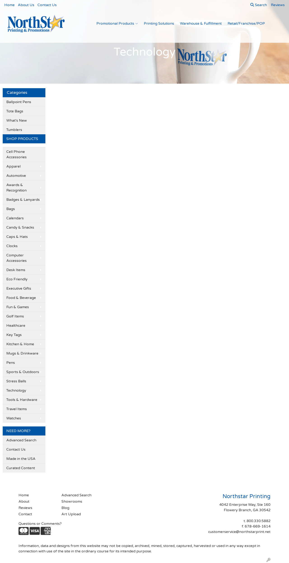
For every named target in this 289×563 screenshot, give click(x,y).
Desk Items (15, 270)
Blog (65, 508)
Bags (10, 209)
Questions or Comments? (40, 523)
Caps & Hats (17, 236)
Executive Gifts (18, 288)
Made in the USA (20, 459)
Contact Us (47, 5)
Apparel (13, 166)
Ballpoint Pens (18, 102)
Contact (25, 514)
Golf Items (15, 316)
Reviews (25, 508)
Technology (16, 390)
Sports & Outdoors (22, 372)
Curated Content (20, 468)
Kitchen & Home (20, 344)
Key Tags (14, 335)
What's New (16, 120)
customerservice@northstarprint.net (239, 532)
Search (258, 5)
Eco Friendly (17, 279)
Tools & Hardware (21, 399)
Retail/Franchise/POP (246, 23)
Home (9, 5)
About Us (26, 5)
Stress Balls (16, 381)
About (24, 501)
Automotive (16, 175)
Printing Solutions (159, 23)
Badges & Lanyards (23, 199)
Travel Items (16, 409)
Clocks (12, 246)
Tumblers (14, 130)
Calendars (15, 218)
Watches (13, 418)
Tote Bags (14, 111)
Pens (10, 362)
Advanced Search (21, 440)
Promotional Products (117, 23)
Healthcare (15, 325)
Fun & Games (17, 307)
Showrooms (71, 501)
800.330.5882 (258, 521)
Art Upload (71, 514)
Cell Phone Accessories (16, 154)
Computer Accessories (16, 258)
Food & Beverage (21, 298)
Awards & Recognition (16, 188)
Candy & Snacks (20, 227)
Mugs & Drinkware (22, 353)
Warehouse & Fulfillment (201, 23)
